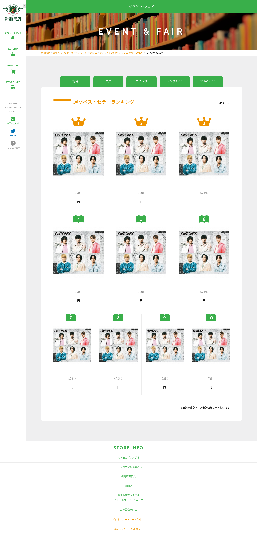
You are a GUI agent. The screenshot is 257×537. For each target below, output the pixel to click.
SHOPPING (13, 65)
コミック (141, 81)
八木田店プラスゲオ (128, 457)
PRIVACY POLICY (13, 107)
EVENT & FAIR (13, 32)
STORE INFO (13, 82)
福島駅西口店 (128, 476)
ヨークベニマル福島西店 (128, 467)
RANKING (13, 49)
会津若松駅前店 (128, 509)
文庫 (108, 81)
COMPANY (13, 103)
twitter (13, 135)
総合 (75, 81)
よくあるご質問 (13, 148)
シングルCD (175, 81)
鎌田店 (128, 485)
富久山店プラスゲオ (128, 495)
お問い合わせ (13, 123)
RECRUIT (13, 111)
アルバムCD (208, 81)
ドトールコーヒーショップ (128, 500)
